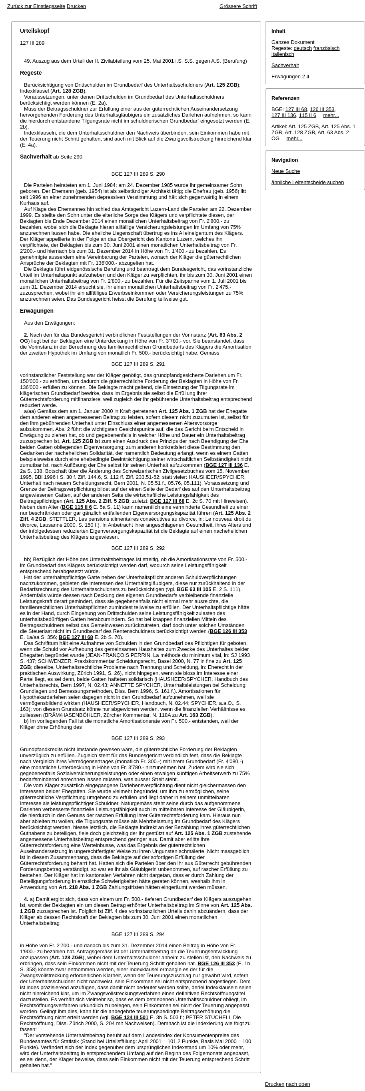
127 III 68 (296, 109)
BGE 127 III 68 (167, 501)
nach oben (298, 1084)
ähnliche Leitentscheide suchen (307, 182)
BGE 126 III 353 (228, 631)
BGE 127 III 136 (224, 465)
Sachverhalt (285, 65)
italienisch (282, 54)
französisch (326, 48)
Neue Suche (285, 171)
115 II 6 (307, 115)
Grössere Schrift (238, 6)
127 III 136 (283, 115)
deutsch (303, 48)
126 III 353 (322, 109)
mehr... (331, 115)
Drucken (76, 6)
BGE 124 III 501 (129, 1017)
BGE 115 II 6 (77, 507)
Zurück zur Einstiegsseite (36, 6)
